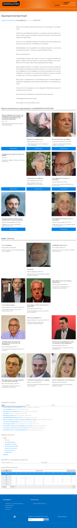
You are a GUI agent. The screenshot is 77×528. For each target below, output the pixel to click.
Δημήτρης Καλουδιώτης (8, 20)
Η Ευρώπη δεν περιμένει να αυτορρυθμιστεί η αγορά (24, 425)
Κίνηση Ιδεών (8, 452)
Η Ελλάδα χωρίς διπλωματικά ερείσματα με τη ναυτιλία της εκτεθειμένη (11, 343)
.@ (39, 503)
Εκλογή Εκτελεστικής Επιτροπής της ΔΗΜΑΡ (13, 155)
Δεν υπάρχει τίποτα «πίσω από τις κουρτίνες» (38, 305)
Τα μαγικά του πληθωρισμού (19, 421)
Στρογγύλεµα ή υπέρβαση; (35, 178)
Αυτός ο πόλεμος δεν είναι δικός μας (63, 380)
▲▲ (75, 495)
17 (6, 481)
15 (6, 477)
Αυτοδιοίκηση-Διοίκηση (11, 446)
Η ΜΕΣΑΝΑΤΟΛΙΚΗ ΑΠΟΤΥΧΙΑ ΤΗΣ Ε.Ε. (20, 417)
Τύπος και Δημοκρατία (34, 317)
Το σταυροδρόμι (7, 245)
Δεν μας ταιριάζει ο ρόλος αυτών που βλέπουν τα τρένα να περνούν (12, 219)
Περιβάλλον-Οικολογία (11, 444)
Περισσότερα (13, 148)
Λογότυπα (8, 509)
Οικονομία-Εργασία (10, 442)
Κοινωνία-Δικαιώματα (11, 448)
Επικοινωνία (8, 507)
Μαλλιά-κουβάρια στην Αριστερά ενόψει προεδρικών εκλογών (28, 419)
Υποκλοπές (30, 269)
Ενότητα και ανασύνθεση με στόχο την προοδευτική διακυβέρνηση (63, 342)
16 (6, 480)
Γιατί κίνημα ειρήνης (8, 305)
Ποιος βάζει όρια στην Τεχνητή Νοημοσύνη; (61, 281)
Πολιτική (7, 440)
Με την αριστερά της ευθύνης (61, 139)
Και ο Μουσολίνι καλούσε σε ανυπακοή (61, 179)
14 (6, 475)
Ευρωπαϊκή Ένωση (10, 450)
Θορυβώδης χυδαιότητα (59, 245)
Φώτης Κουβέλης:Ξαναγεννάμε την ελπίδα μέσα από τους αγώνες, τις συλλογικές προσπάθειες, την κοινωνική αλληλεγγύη (12, 117)
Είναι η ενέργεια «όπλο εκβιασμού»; (21, 407)
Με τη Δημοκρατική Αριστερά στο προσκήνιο (62, 219)
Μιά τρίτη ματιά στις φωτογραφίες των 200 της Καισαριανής (13, 380)
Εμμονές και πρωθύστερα (35, 139)
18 (6, 484)
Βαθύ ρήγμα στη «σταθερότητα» (20, 411)
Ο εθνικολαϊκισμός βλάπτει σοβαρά (38, 380)
